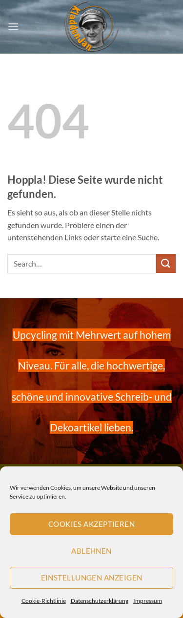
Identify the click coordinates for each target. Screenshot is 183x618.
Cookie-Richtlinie (43, 600)
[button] (13, 27)
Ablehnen (91, 550)
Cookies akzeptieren (91, 524)
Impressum (147, 600)
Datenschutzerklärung (99, 600)
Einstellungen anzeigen (91, 577)
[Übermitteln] (166, 263)
